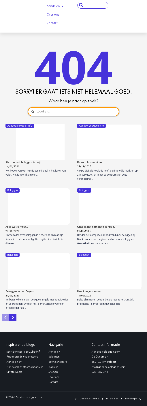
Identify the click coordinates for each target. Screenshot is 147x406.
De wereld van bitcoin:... (92, 162)
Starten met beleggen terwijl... (24, 162)
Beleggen (12, 190)
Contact (52, 23)
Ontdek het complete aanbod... (96, 226)
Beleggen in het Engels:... (21, 291)
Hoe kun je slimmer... (90, 291)
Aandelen (55, 6)
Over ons (53, 14)
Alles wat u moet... (17, 226)
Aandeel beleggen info (19, 125)
